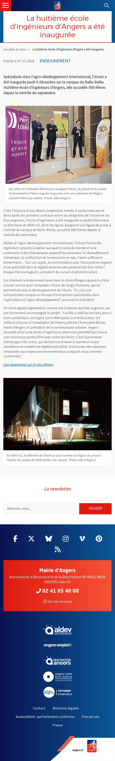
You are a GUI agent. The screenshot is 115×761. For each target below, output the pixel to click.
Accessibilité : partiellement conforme (45, 716)
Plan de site (90, 716)
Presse (57, 725)
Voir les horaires (57, 601)
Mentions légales (65, 708)
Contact (39, 708)
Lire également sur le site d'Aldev (28, 364)
